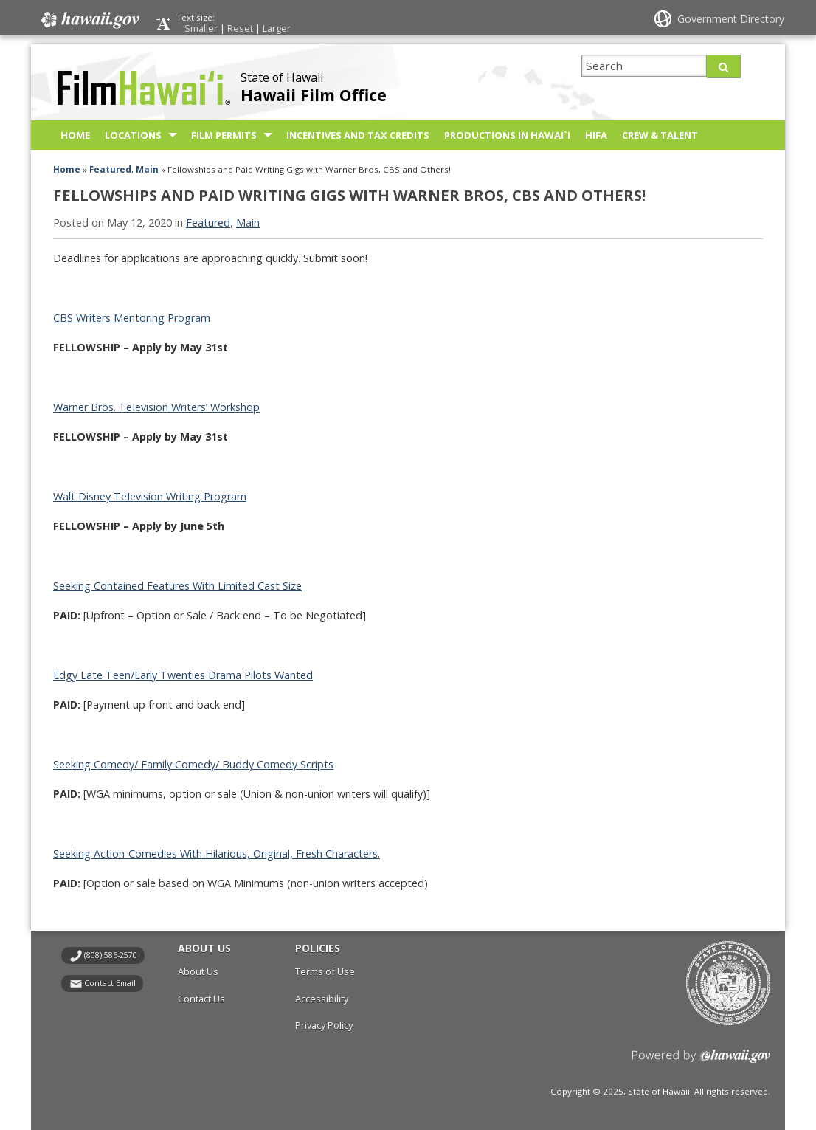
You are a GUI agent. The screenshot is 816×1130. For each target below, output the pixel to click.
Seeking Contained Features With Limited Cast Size (177, 586)
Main (147, 169)
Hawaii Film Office (314, 95)
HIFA (596, 135)
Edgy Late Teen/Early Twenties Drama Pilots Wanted (183, 675)
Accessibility (321, 998)
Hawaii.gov (88, 20)
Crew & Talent (660, 135)
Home (75, 135)
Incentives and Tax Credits (357, 135)
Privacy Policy (324, 1025)
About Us (198, 971)
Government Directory (730, 19)
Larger (277, 28)
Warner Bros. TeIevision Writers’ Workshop (156, 407)
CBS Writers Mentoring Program (131, 318)
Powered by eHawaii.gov (701, 1062)
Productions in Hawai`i (507, 135)
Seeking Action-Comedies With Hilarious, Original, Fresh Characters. (216, 854)
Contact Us (201, 998)
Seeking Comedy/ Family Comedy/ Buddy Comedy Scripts (193, 764)
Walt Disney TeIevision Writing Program (149, 496)
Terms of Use (325, 971)
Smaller (201, 28)
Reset (240, 28)
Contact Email (110, 983)
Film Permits (224, 135)
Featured (110, 169)
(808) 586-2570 (110, 955)
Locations (133, 135)
